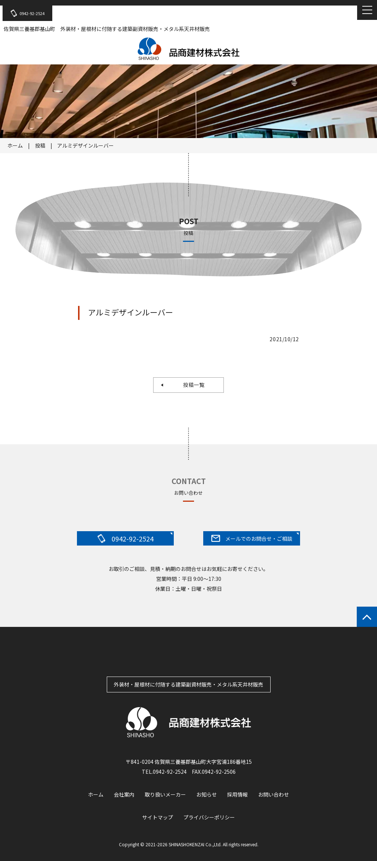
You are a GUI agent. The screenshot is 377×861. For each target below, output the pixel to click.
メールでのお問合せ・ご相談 (251, 538)
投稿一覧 (191, 384)
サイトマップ (157, 817)
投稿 (40, 145)
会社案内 (124, 794)
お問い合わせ (273, 794)
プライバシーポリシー (209, 817)
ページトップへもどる (367, 617)
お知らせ (206, 794)
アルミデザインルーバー (85, 145)
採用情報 (237, 794)
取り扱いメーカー (165, 794)
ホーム (15, 145)
